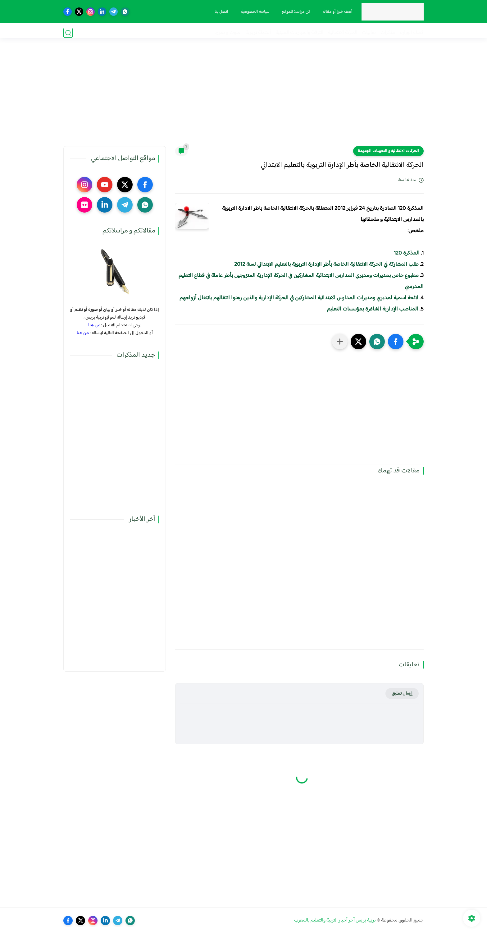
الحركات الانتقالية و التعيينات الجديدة (388, 151)
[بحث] (68, 33)
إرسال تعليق (402, 693)
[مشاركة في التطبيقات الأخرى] (340, 341)
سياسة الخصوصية (253, 12)
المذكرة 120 (407, 253)
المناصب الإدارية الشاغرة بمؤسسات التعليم (372, 309)
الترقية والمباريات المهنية (299, 32)
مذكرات (387, 32)
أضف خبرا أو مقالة (336, 12)
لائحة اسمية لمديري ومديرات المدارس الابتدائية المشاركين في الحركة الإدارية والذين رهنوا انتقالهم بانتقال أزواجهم (299, 298)
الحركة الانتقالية (342, 32)
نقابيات (369, 32)
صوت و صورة (227, 32)
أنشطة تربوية (258, 32)
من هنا (94, 325)
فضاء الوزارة (412, 32)
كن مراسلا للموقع (294, 12)
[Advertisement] (243, 97)
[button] (395, 341)
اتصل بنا (219, 12)
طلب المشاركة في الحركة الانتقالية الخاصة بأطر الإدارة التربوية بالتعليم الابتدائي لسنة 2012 (326, 264)
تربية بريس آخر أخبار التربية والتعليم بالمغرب (335, 920)
